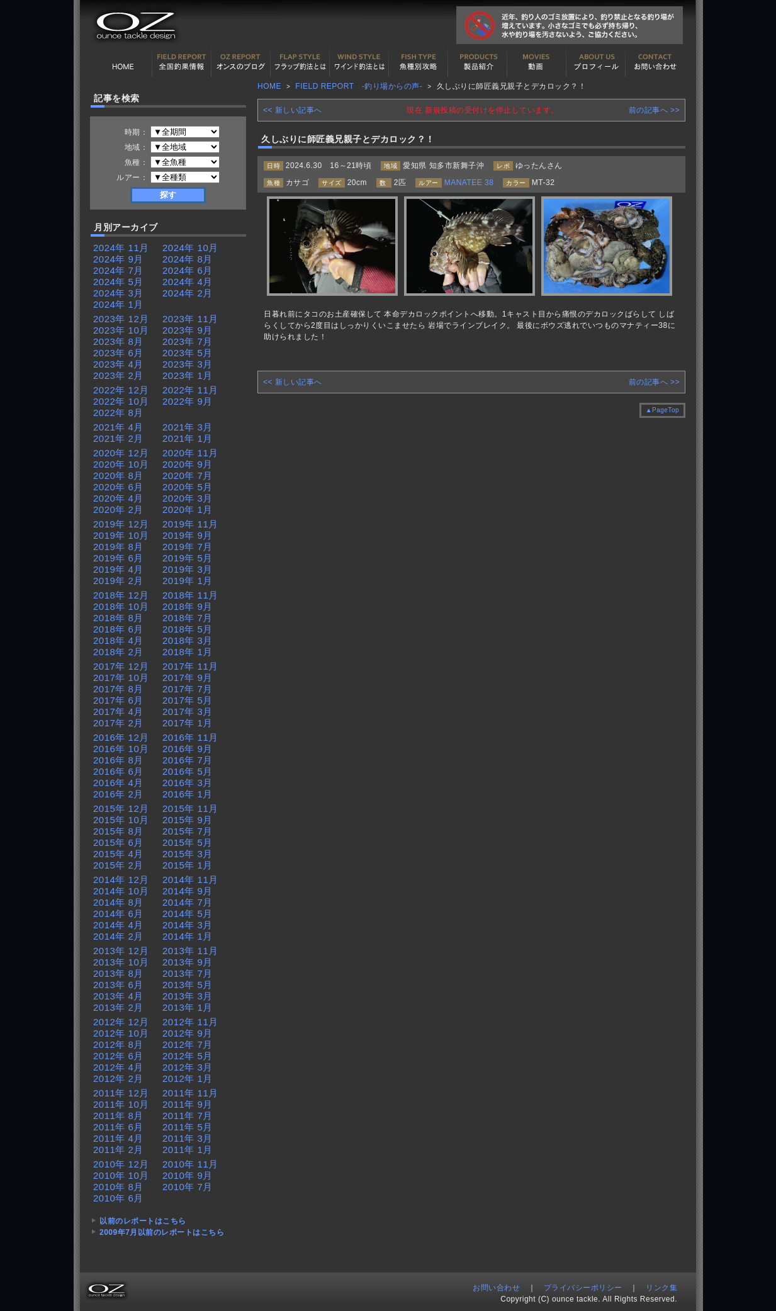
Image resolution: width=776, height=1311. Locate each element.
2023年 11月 (190, 318)
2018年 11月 (190, 595)
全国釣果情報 (181, 62)
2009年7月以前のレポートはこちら (161, 1232)
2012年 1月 (187, 1078)
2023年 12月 (121, 318)
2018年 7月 (187, 617)
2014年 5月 (187, 913)
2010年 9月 (187, 1175)
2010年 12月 (121, 1164)
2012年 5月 (187, 1055)
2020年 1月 (187, 509)
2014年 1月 (187, 936)
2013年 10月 (121, 962)
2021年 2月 (118, 438)
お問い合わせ (655, 62)
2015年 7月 (187, 831)
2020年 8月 (118, 475)
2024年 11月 (121, 247)
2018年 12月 (121, 595)
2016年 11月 (190, 737)
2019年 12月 (121, 524)
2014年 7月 (187, 902)
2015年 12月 (121, 808)
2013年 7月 (187, 973)
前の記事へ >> (654, 110)
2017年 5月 (187, 700)
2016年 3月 (187, 782)
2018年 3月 (187, 640)
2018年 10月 (121, 606)
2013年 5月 (187, 984)
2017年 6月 (118, 700)
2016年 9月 (187, 748)
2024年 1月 (118, 304)
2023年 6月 (118, 352)
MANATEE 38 (469, 182)
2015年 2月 (118, 865)
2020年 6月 (118, 486)
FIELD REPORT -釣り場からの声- (358, 86)
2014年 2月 (118, 936)
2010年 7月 (187, 1186)
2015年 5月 (187, 842)
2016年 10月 (121, 748)
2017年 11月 (190, 666)
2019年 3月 (187, 569)
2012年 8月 (118, 1044)
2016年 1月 (187, 794)
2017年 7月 (187, 689)
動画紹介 (536, 62)
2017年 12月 (121, 666)
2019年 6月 (118, 558)
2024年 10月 (190, 247)
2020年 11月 (190, 452)
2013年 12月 (121, 950)
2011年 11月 (190, 1093)
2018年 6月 (118, 629)
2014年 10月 (121, 891)
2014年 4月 (118, 925)
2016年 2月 (118, 794)
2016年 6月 (118, 771)
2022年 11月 (190, 390)
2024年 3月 (118, 293)
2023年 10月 (121, 330)
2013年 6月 (118, 984)
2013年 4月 (118, 996)
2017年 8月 (118, 689)
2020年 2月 (118, 509)
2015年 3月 (187, 853)
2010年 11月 (190, 1164)
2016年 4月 (118, 782)
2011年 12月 (121, 1093)
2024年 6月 (187, 270)
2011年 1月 (187, 1149)
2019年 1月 (187, 580)
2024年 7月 (118, 270)
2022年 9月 (187, 401)
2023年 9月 (187, 330)
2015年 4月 (118, 853)
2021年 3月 (187, 427)
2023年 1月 (187, 375)
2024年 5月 (118, 281)
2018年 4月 (118, 640)
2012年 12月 (121, 1021)
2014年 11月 (190, 879)
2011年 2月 (118, 1149)
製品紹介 (477, 62)
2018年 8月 (118, 617)
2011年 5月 (187, 1127)
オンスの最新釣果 (241, 62)
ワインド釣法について (359, 62)
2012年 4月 (118, 1067)
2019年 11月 (190, 524)
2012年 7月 (187, 1044)
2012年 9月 (187, 1033)
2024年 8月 (187, 259)
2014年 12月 (121, 879)
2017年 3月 (187, 711)
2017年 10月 (121, 677)
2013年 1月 (187, 1007)
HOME (122, 62)
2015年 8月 (118, 831)
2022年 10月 (121, 401)
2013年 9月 (187, 962)
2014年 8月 (118, 902)
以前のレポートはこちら (142, 1221)
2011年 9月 (187, 1104)
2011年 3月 (187, 1138)
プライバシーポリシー (583, 1287)
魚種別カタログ (418, 62)
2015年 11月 (190, 808)
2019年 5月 (187, 558)
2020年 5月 (187, 486)
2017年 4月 (118, 711)
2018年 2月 (118, 651)
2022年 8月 (118, 412)
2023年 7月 (187, 341)
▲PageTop (662, 410)
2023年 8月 (118, 341)
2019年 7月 (187, 546)
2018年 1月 (187, 651)
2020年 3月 (187, 498)
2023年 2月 (118, 375)
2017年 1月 (187, 722)
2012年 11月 (190, 1021)
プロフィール (596, 62)
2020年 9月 (187, 464)
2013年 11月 (190, 950)
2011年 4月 (118, 1138)
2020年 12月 (121, 452)
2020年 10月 (121, 464)
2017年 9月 (187, 677)
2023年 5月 (187, 352)
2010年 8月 (118, 1186)
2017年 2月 (118, 722)
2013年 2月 (118, 1007)
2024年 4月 (187, 281)
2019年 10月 (121, 535)
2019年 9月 (187, 535)
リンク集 (661, 1287)
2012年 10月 (121, 1033)
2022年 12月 (121, 390)
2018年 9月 (187, 606)
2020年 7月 (187, 475)
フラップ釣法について (300, 62)
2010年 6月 (118, 1198)
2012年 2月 (118, 1078)
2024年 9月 (118, 259)
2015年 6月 (118, 842)
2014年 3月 (187, 925)
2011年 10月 (121, 1104)
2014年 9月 (187, 891)
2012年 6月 (118, 1055)
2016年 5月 (187, 771)
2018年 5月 (187, 629)
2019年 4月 (118, 569)
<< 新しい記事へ (292, 110)
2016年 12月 (121, 737)
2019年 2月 (118, 580)
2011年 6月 (118, 1127)
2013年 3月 (187, 996)
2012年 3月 (187, 1067)
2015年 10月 (121, 819)
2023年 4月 (118, 364)
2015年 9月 (187, 819)
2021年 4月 (118, 427)
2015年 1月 (187, 865)
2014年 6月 (118, 913)
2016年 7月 (187, 760)
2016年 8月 (118, 760)
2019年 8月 (118, 546)
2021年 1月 (187, 438)
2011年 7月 (187, 1115)
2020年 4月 (118, 498)
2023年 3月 (187, 364)
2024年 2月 (187, 293)
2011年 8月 (118, 1115)
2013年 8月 (118, 973)
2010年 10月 (121, 1175)
